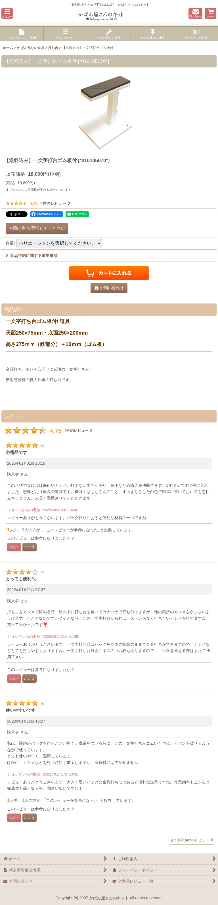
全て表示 (191, 840)
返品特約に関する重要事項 (32, 255)
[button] (7, 13)
